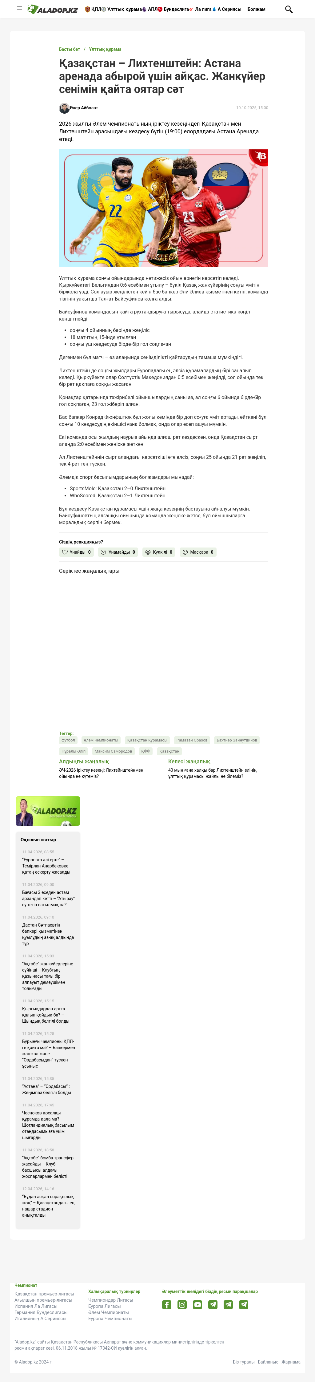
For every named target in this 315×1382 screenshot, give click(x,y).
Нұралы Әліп (74, 751)
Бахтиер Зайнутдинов (237, 740)
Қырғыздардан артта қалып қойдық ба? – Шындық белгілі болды (46, 1015)
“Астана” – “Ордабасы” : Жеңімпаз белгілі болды (46, 1089)
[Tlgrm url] (228, 1304)
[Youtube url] (197, 1305)
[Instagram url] (182, 1305)
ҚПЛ (96, 9)
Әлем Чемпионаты (108, 1312)
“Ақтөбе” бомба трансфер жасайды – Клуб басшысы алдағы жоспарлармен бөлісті (48, 1167)
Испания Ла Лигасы (36, 1306)
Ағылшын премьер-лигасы (43, 1300)
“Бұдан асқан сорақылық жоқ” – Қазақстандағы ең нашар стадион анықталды (48, 1206)
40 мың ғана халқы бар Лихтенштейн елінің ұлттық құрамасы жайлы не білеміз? (212, 773)
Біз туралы (244, 1362)
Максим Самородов (113, 751)
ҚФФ (145, 751)
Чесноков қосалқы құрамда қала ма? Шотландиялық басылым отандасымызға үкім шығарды (48, 1125)
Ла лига (203, 9)
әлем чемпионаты (101, 740)
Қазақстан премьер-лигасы (44, 1294)
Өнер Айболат (84, 107)
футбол (68, 740)
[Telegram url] (213, 1304)
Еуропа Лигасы (104, 1306)
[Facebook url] (167, 1305)
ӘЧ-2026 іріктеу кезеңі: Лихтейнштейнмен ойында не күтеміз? (101, 773)
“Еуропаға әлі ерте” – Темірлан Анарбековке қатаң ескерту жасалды (46, 866)
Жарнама (291, 1362)
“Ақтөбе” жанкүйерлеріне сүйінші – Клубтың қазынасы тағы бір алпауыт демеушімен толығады (47, 976)
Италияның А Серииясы (40, 1318)
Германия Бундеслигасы (41, 1312)
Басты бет (69, 49)
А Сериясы (229, 9)
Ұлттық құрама (124, 9)
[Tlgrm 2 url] (244, 1304)
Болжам (256, 9)
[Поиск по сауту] (289, 8)
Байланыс (268, 1362)
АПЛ (153, 9)
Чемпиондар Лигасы (110, 1300)
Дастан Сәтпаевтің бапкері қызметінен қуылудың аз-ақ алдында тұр (48, 934)
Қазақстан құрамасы (147, 740)
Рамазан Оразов (192, 740)
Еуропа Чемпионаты (110, 1318)
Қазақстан (169, 751)
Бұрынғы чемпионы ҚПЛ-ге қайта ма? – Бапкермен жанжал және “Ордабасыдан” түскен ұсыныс (48, 1054)
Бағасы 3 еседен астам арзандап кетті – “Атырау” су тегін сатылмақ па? (48, 898)
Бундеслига (176, 9)
